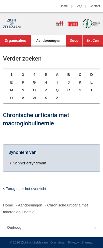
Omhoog (14, 227)
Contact (95, 6)
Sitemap (88, 242)
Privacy (73, 242)
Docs (74, 41)
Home (64, 6)
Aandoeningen (48, 41)
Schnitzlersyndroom (29, 163)
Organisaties (15, 41)
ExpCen (93, 41)
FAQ (79, 6)
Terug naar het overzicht (26, 188)
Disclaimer (58, 242)
